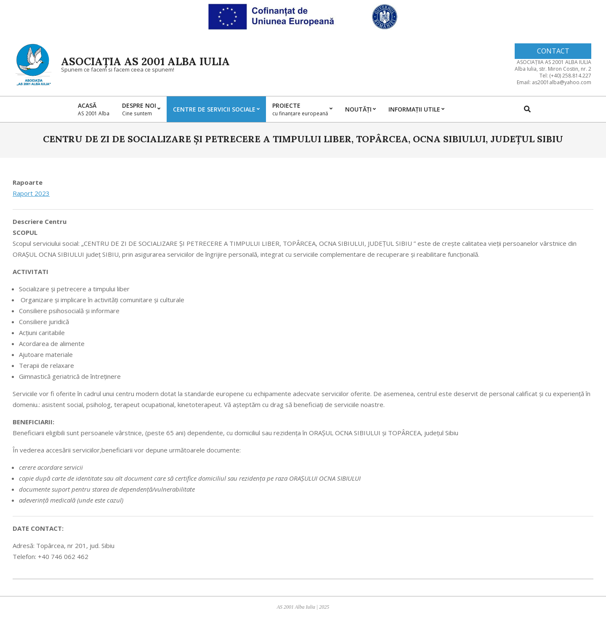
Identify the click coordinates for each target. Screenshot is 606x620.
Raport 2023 (31, 193)
